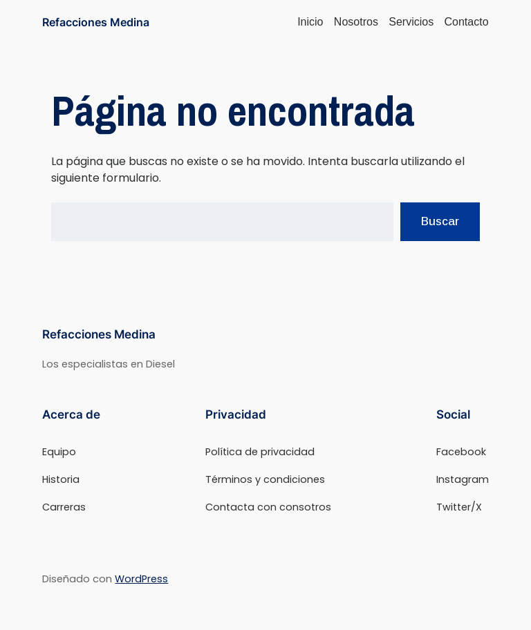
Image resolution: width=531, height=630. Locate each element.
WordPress (141, 579)
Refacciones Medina (95, 22)
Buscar (440, 221)
